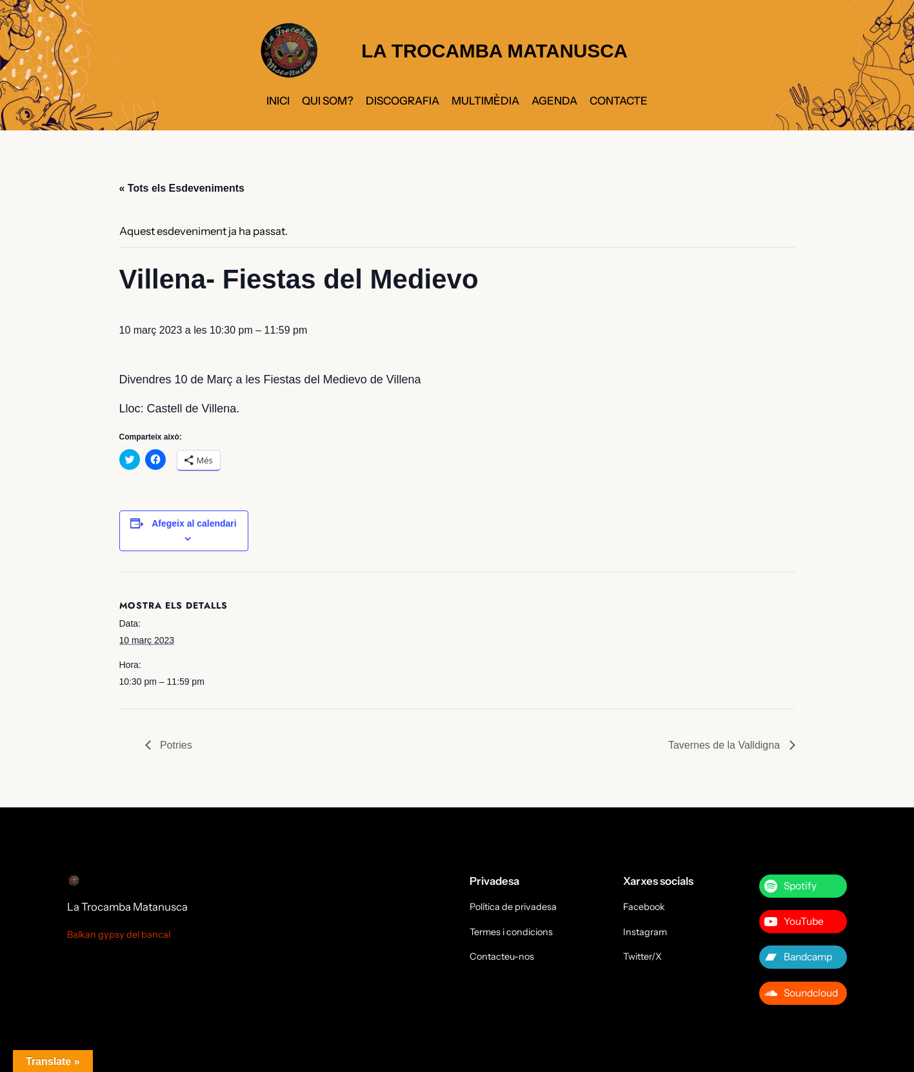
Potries (174, 745)
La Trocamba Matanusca (127, 906)
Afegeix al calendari (194, 523)
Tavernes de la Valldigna (725, 745)
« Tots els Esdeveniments (181, 188)
